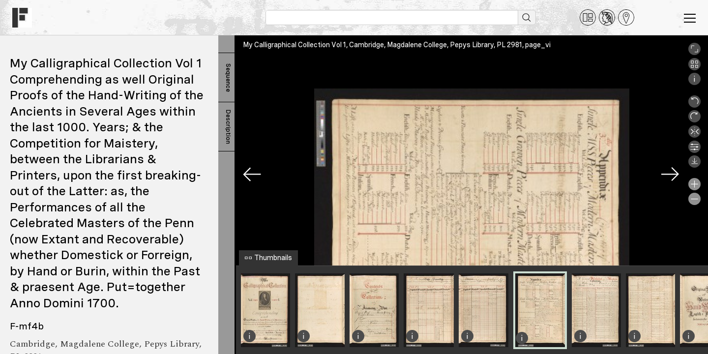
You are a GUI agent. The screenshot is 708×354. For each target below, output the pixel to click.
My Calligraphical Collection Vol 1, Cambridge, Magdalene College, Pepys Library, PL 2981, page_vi (397, 45)
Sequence (228, 77)
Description (228, 127)
